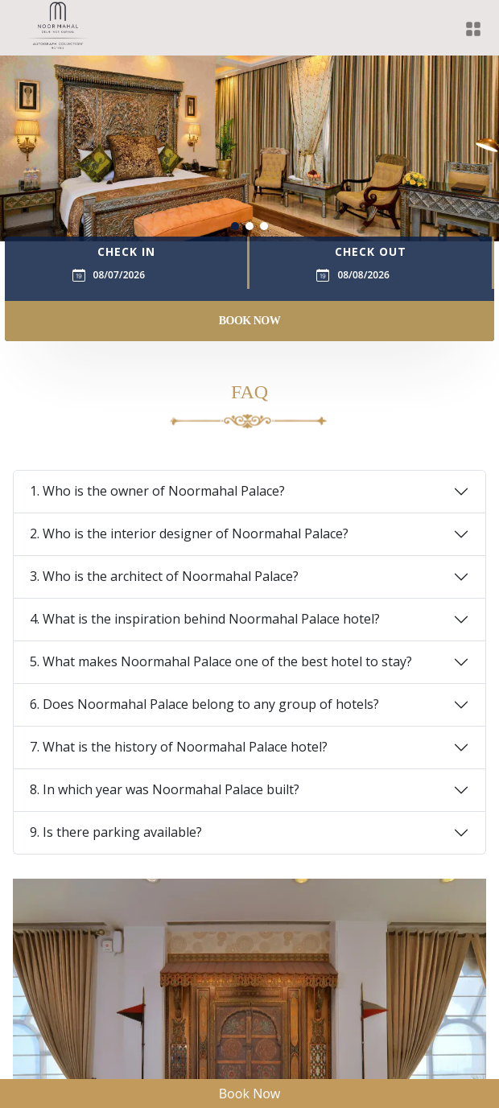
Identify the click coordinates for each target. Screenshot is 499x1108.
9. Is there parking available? (116, 832)
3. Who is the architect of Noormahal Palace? (164, 576)
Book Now (250, 321)
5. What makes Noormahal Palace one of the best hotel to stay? (221, 661)
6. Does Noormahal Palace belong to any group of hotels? (204, 704)
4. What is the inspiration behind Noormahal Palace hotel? (205, 619)
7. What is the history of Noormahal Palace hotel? (179, 747)
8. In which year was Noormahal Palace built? (164, 789)
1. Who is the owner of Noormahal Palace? (157, 491)
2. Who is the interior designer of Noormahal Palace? (189, 533)
